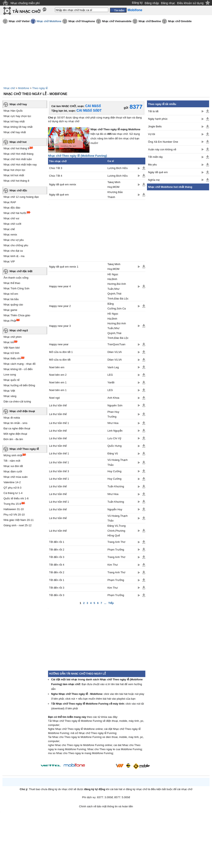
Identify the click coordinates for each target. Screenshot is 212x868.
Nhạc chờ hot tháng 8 (16, 180)
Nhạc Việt (9, 390)
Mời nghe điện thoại (15, 433)
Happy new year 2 (60, 306)
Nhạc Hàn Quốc (13, 110)
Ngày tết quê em (59, 194)
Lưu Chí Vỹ (114, 438)
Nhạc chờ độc (18, 190)
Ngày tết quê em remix (62, 184)
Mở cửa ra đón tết (59, 359)
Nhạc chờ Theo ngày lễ (24, 448)
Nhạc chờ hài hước (15, 213)
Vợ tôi (151, 134)
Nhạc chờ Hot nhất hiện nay (20, 164)
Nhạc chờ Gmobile (180, 21)
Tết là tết (153, 111)
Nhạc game (10, 309)
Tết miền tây (155, 156)
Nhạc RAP (10, 202)
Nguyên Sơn (114, 405)
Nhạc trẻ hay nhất (14, 121)
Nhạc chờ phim (13, 336)
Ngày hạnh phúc (157, 118)
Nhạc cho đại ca (13, 250)
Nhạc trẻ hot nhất (14, 175)
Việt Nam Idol (12, 347)
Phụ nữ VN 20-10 (14, 514)
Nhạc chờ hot (18, 142)
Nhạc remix (10, 234)
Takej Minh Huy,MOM (113, 184)
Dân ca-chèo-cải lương (17, 401)
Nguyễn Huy (114, 509)
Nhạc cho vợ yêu (14, 239)
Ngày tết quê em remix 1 (63, 266)
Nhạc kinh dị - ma (14, 256)
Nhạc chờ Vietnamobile (117, 21)
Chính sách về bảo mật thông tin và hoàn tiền (106, 806)
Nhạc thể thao (12, 283)
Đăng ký (137, 2)
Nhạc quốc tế (11, 379)
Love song (10, 374)
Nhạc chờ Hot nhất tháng (18, 153)
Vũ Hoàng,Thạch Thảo (117, 462)
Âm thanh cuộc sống (16, 277)
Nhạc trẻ (9, 342)
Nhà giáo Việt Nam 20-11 (19, 520)
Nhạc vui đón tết (13, 466)
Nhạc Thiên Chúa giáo (17, 315)
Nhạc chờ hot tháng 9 (16, 148)
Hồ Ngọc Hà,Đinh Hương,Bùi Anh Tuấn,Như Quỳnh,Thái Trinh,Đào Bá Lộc (117, 286)
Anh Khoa (113, 397)
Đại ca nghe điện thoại (17, 428)
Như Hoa (112, 423)
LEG (110, 374)
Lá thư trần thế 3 (59, 471)
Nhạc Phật (10, 320)
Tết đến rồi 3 (56, 557)
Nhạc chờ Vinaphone (81, 21)
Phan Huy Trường (113, 414)
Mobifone (23, 88)
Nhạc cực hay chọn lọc (17, 116)
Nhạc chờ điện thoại (22, 411)
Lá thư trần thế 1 (59, 423)
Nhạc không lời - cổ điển (18, 369)
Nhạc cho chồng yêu (16, 245)
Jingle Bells (155, 126)
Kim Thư (112, 564)
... (105, 603)
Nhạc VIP (9, 261)
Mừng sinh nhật (13, 455)
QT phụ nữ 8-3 (12, 487)
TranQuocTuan (116, 344)
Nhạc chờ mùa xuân (16, 476)
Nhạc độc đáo (12, 207)
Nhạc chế (9, 229)
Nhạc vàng (10, 396)
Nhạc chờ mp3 (19, 330)
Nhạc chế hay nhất (15, 132)
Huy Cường (114, 471)
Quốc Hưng (114, 445)
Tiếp (111, 603)
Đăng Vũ (112, 453)
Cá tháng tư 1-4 (13, 493)
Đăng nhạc (168, 3)
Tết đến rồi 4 (56, 564)
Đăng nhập (152, 3)
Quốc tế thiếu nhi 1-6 (16, 498)
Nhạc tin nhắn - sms (15, 423)
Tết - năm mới (12, 460)
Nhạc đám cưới (13, 471)
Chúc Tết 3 (55, 168)
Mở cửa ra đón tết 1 (61, 352)
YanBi (110, 382)
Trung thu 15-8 (12, 503)
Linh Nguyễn (115, 430)
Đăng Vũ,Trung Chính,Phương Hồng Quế (116, 530)
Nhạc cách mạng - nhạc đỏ (20, 363)
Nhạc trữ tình (11, 353)
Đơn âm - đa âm (13, 439)
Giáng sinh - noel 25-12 (17, 525)
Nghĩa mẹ (154, 179)
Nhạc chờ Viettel (19, 21)
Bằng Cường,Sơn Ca (116, 306)
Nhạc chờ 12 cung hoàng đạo (21, 196)
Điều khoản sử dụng (190, 3)
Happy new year (59, 344)
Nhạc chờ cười (12, 223)
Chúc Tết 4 (55, 175)
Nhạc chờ (9, 88)
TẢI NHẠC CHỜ (26, 11)
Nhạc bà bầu (11, 299)
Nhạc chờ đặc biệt (21, 271)
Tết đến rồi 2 (56, 549)
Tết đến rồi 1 (56, 541)
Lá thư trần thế (58, 405)
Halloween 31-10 (14, 509)
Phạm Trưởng (115, 549)
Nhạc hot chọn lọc (14, 169)
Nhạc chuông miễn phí (25, 3)
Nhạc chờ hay (18, 104)
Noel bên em (56, 367)
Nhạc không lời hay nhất (18, 126)
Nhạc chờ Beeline (150, 21)
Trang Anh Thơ (116, 541)
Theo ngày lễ (40, 88)
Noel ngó (54, 397)
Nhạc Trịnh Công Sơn (16, 288)
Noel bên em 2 (58, 374)
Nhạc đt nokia (12, 417)
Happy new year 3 (60, 325)
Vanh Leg (113, 367)
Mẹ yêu (152, 164)
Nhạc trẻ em (11, 293)
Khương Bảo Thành (115, 194)
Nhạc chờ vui (11, 218)
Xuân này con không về (162, 149)
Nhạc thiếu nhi (12, 358)
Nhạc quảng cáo (13, 304)
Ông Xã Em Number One (163, 141)
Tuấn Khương (115, 486)
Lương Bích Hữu (117, 168)
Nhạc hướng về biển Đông (19, 385)
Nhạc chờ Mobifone (49, 21)
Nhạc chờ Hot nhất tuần (18, 159)
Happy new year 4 (60, 286)
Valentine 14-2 (12, 482)
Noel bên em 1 (58, 382)
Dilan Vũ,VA (114, 352)
